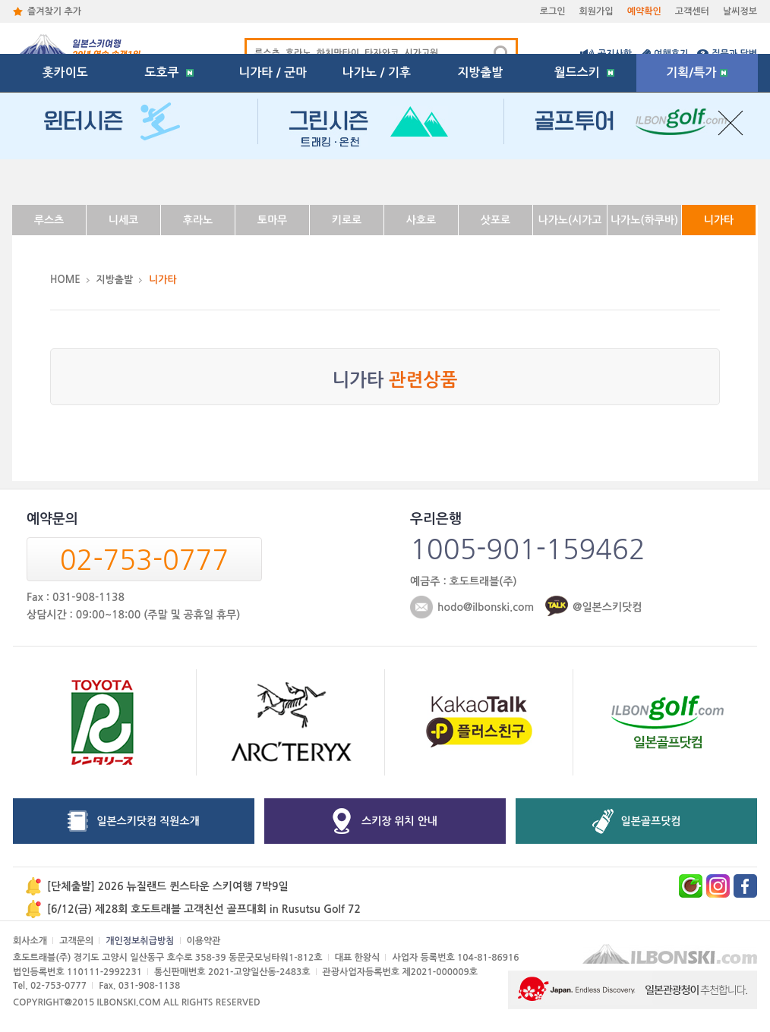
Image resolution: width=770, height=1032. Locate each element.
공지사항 (615, 53)
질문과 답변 (734, 53)
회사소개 (30, 940)
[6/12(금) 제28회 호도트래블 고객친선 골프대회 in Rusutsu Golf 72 (204, 909)
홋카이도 (65, 178)
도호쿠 (168, 178)
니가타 (719, 220)
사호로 (421, 220)
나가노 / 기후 (376, 178)
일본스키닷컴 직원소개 (148, 821)
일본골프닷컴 (651, 821)
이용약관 (204, 940)
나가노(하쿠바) (644, 220)
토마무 (272, 220)
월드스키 (584, 178)
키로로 (346, 220)
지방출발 (480, 178)
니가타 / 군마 (272, 178)
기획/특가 (696, 178)
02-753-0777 (144, 560)
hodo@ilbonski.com (485, 607)
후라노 (198, 220)
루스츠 (49, 220)
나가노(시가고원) (569, 225)
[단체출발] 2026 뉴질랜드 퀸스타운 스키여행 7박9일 (168, 886)
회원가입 (596, 11)
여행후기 (671, 53)
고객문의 (76, 940)
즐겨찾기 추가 (54, 11)
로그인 (553, 11)
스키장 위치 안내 (399, 821)
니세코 (123, 220)
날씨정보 (740, 11)
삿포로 (495, 220)
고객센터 (692, 11)
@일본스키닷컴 (607, 607)
